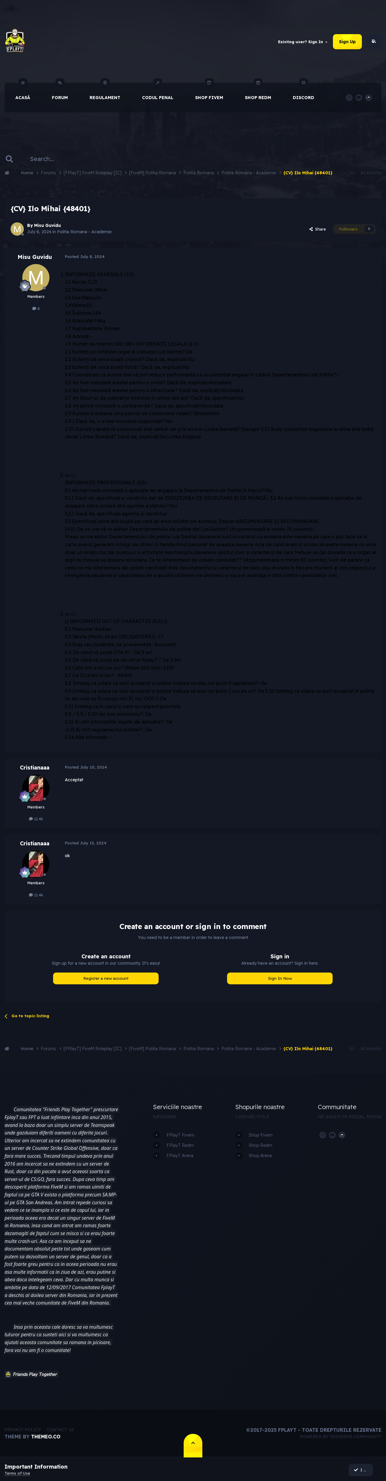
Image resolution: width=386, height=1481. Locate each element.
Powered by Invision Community (340, 1437)
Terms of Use (17, 1473)
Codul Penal (157, 92)
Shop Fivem (209, 92)
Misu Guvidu (47, 226)
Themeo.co (45, 1437)
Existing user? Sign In (302, 42)
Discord (303, 92)
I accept (364, 1469)
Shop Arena (260, 1156)
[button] (8, 1375)
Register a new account (105, 978)
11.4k (36, 819)
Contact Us (60, 1430)
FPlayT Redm (180, 1146)
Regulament (105, 92)
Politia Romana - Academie (84, 232)
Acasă (22, 92)
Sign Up (347, 42)
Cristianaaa (34, 768)
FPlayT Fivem (180, 1135)
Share (317, 229)
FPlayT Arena (179, 1156)
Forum (60, 92)
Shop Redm (258, 92)
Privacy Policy (23, 1430)
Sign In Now (280, 978)
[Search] (47, 159)
